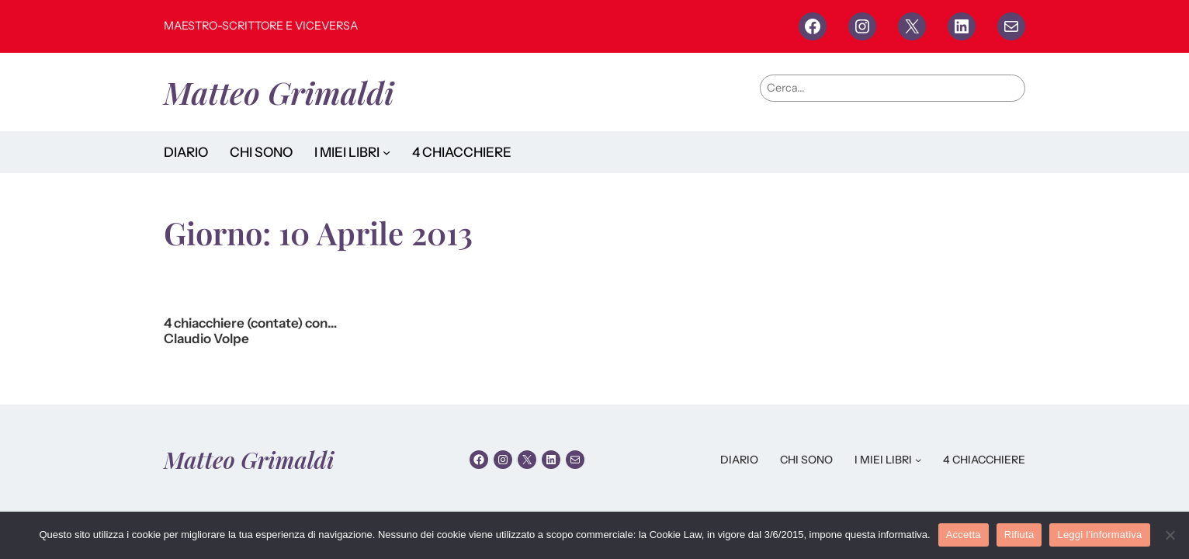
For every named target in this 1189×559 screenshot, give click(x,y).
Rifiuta (1019, 534)
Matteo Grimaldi (279, 92)
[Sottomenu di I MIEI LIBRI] (386, 152)
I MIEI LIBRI (347, 152)
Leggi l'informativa (1099, 534)
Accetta (963, 534)
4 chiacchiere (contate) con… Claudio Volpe (250, 331)
